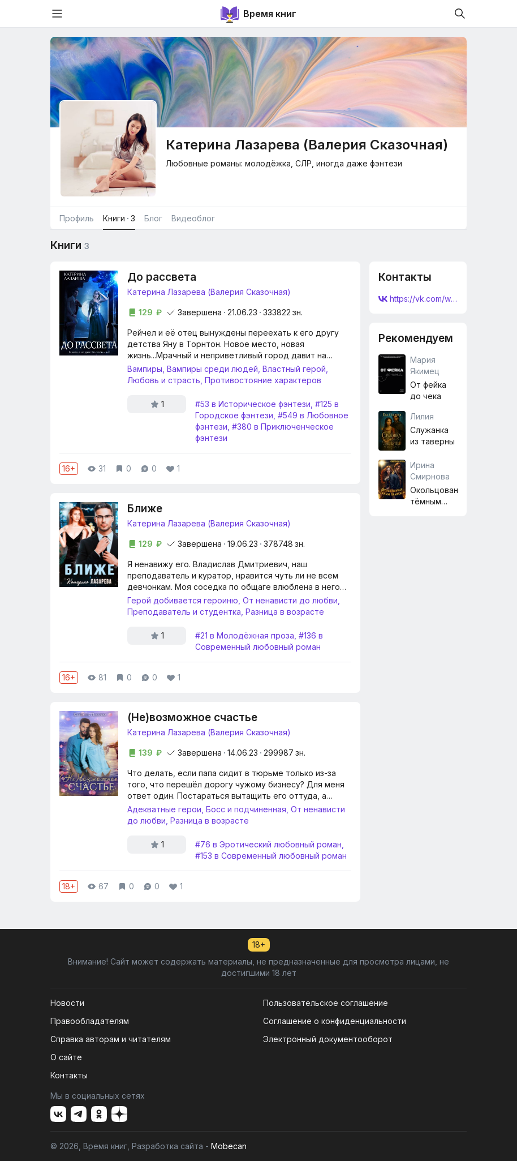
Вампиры (144, 369)
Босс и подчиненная (246, 809)
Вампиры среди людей (212, 369)
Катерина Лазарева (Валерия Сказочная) (209, 292)
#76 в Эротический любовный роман (268, 844)
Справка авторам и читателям (110, 1039)
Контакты (69, 1075)
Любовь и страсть (163, 380)
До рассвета (161, 277)
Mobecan (229, 1146)
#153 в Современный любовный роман (271, 855)
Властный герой (294, 369)
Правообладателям (89, 1021)
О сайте (66, 1057)
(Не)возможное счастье (192, 717)
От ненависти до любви (290, 600)
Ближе (144, 508)
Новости (67, 1003)
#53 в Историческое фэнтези (253, 404)
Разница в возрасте (284, 611)
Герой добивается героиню (182, 600)
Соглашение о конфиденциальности (334, 1021)
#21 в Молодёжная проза (244, 635)
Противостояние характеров (263, 380)
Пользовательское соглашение (325, 1003)
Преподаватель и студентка (184, 611)
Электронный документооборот (328, 1039)
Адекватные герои (164, 809)
